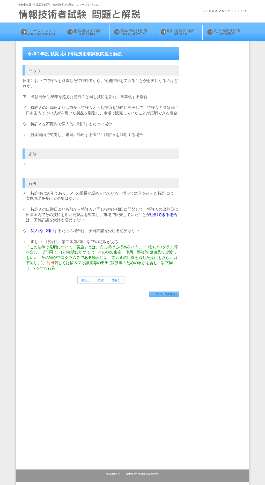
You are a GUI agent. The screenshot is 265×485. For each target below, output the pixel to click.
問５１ (116, 279)
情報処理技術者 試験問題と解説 (80, 14)
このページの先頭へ (164, 294)
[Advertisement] (218, 128)
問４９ (86, 279)
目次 (101, 279)
